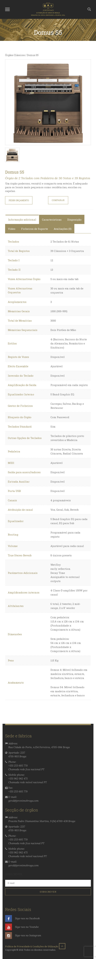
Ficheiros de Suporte (34, 228)
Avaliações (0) (62, 228)
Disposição (74, 219)
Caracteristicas (52, 219)
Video (11, 228)
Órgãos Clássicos (15, 55)
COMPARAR (58, 200)
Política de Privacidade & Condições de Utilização (31, 946)
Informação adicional (22, 219)
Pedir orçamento (19, 200)
